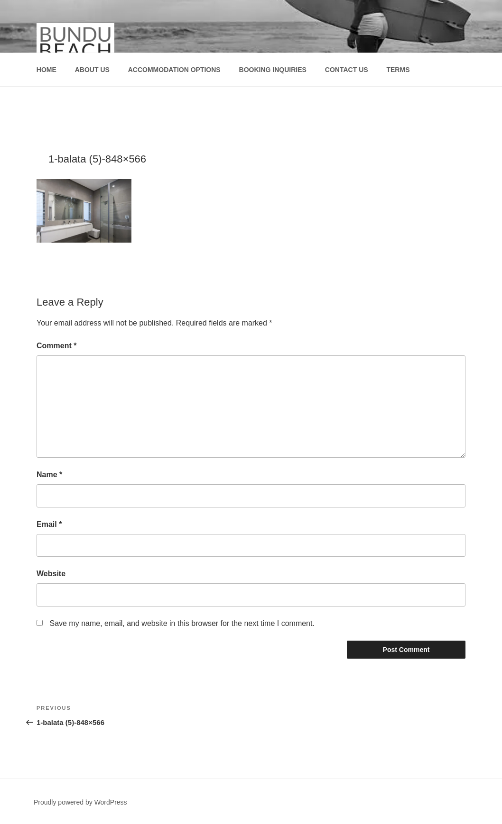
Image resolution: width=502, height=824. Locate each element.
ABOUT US (92, 69)
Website (51, 574)
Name (49, 475)
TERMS (397, 69)
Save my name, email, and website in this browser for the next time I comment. (181, 623)
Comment (56, 346)
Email (49, 524)
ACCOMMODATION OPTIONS (174, 69)
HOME (46, 69)
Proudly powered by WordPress (80, 802)
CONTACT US (346, 69)
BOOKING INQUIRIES (273, 69)
